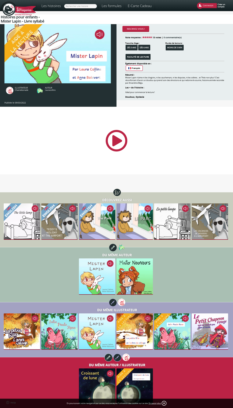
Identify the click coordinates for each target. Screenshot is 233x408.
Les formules (112, 5)
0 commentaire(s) (173, 37)
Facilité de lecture (138, 56)
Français (134, 68)
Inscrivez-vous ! (136, 28)
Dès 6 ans (144, 47)
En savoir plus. (155, 403)
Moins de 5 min (174, 47)
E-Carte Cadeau (140, 5)
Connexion (208, 5)
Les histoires (51, 6)
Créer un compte (221, 5)
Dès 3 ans (131, 47)
